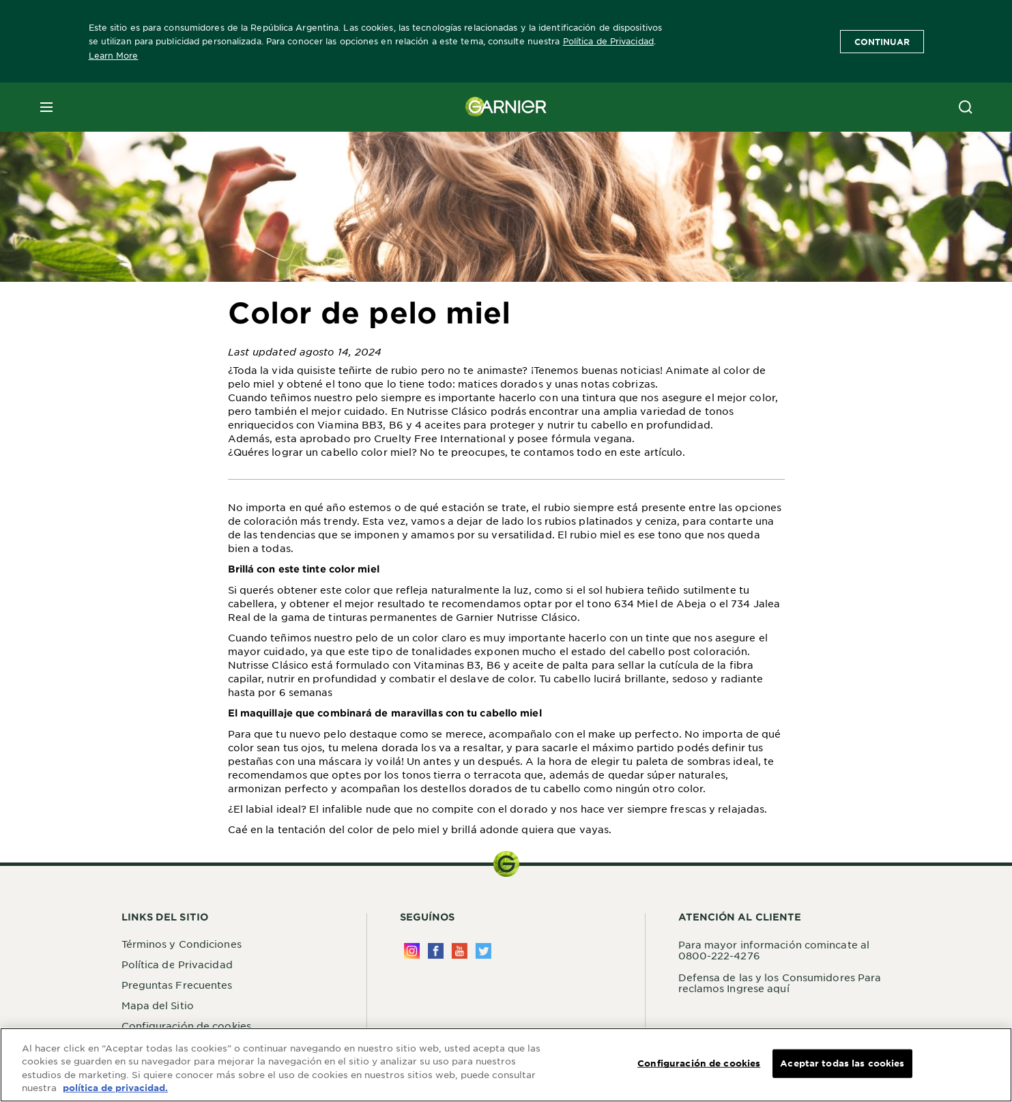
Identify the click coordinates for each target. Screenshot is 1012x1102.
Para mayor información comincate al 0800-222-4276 (774, 949)
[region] (506, 1065)
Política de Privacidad (608, 40)
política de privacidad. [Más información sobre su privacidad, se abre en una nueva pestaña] (115, 1087)
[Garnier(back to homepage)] (506, 107)
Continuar (882, 41)
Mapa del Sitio (157, 1005)
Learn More (114, 55)
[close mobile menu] (46, 107)
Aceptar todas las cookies (842, 1063)
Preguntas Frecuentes (177, 984)
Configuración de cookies (186, 1025)
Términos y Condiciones (181, 944)
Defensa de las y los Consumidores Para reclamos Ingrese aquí (780, 982)
